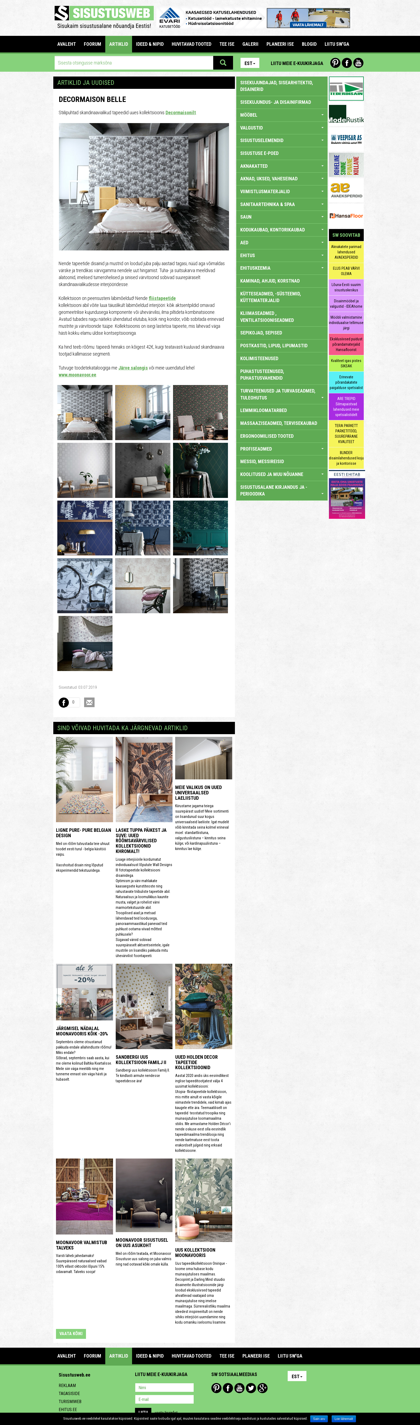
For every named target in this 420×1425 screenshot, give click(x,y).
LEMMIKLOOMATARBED (263, 410)
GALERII (250, 44)
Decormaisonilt (181, 112)
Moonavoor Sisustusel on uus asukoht (142, 1242)
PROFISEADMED (282, 449)
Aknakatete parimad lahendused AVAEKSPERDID (346, 252)
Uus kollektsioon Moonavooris (195, 1252)
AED (282, 242)
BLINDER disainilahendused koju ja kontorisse (346, 458)
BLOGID (309, 44)
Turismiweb (70, 1401)
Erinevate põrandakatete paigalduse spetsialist (346, 382)
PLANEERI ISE (280, 44)
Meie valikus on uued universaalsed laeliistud (198, 792)
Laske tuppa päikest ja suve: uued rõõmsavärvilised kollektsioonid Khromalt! (141, 840)
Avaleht (66, 44)
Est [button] (250, 63)
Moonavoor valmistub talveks (81, 1245)
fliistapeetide (162, 298)
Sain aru (319, 1419)
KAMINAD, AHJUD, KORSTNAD (270, 281)
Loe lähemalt (344, 1419)
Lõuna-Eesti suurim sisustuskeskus (346, 287)
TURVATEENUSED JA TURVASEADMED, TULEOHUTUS (282, 394)
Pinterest (335, 63)
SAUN (282, 217)
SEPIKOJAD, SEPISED (261, 333)
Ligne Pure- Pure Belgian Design (83, 832)
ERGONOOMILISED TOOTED (267, 436)
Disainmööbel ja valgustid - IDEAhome (346, 303)
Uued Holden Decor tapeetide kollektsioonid (196, 1062)
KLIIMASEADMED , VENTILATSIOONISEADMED (267, 316)
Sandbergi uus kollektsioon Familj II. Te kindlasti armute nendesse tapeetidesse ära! (143, 1075)
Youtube (358, 63)
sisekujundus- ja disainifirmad (275, 102)
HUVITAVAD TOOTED (191, 44)
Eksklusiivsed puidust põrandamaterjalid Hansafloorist (346, 344)
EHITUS (282, 255)
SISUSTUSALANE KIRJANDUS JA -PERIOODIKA (282, 490)
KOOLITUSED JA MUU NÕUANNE (282, 474)
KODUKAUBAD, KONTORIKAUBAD (282, 230)
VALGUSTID (282, 128)
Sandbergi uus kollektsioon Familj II (141, 1059)
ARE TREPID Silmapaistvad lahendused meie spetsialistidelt (346, 407)
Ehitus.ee (68, 1409)
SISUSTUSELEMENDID (282, 140)
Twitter (251, 1388)
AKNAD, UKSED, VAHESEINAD (282, 178)
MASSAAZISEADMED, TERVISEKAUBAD (278, 423)
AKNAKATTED (282, 166)
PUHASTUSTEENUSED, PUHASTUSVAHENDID (262, 374)
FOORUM (92, 44)
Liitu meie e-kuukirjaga (297, 63)
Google (262, 1388)
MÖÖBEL (282, 115)
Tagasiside (69, 1393)
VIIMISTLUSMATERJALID (282, 191)
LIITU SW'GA (337, 44)
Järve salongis (133, 368)
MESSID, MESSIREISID (262, 461)
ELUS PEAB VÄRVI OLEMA (346, 271)
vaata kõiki (70, 1333)
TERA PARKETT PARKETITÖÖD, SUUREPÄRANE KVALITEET (346, 434)
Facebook (347, 63)
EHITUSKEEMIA (282, 268)
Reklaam (67, 1385)
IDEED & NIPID (150, 44)
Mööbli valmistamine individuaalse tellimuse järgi (346, 322)
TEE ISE (226, 44)
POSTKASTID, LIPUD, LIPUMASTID (274, 345)
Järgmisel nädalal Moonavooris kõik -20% (82, 1031)
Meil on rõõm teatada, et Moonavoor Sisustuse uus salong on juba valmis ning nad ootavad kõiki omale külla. (143, 1258)
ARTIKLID (118, 44)
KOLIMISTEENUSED (259, 358)
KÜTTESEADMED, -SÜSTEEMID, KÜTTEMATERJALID (270, 297)
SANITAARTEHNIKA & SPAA (282, 204)
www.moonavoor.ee (77, 375)
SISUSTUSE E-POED (259, 153)
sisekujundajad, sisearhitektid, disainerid (276, 86)
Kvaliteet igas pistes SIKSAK (346, 363)
